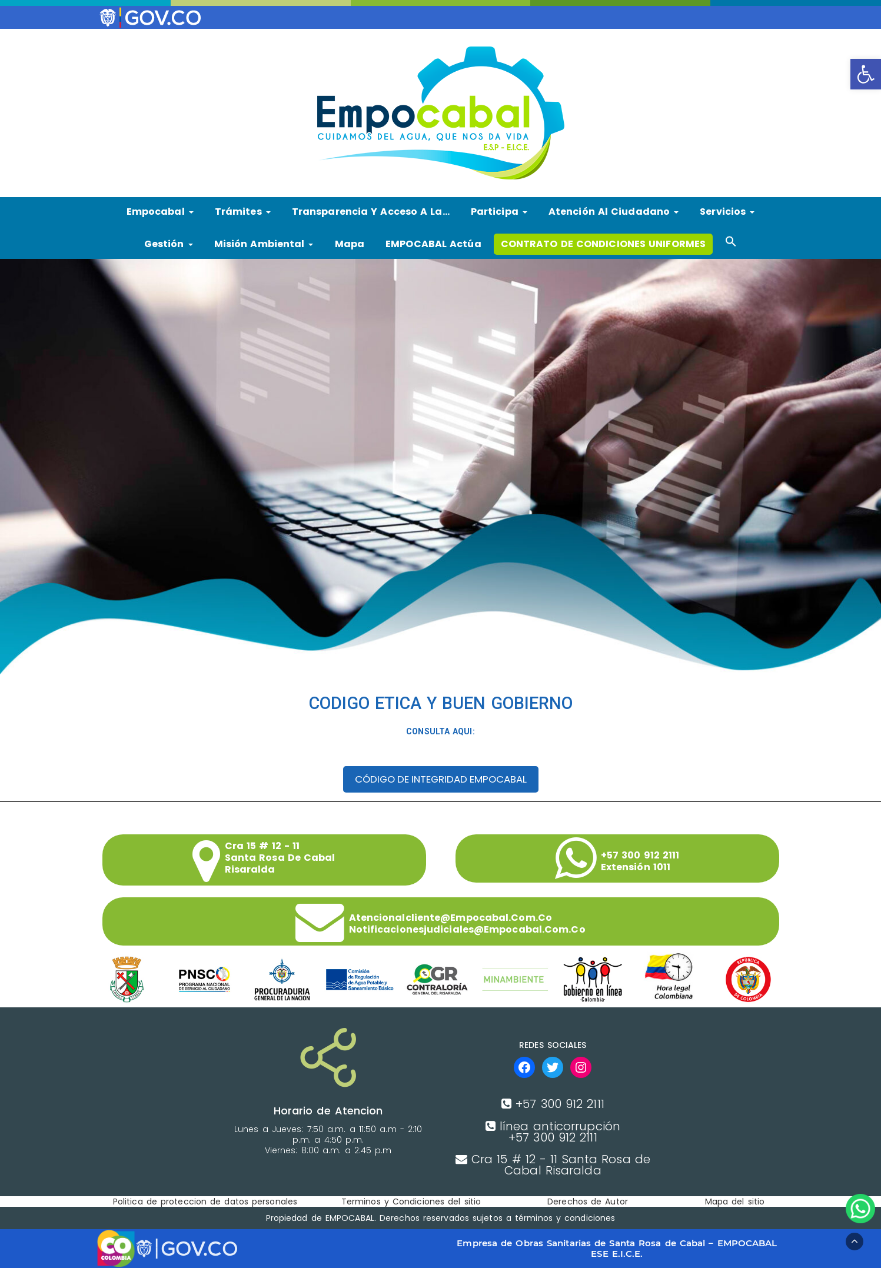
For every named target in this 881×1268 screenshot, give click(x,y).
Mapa (349, 244)
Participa (499, 211)
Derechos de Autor (587, 1201)
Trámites (243, 211)
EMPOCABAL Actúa (433, 244)
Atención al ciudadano (613, 211)
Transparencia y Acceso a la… (371, 211)
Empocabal (160, 211)
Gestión (168, 244)
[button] (865, 74)
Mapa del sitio (734, 1201)
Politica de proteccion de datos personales (205, 1201)
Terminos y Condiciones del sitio (411, 1201)
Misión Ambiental (264, 244)
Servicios (727, 211)
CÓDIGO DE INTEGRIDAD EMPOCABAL (441, 779)
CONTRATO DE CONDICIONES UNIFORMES (603, 244)
